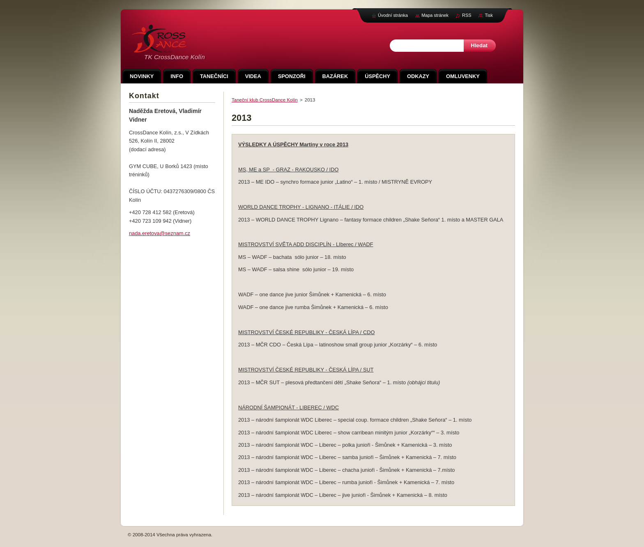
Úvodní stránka (393, 15)
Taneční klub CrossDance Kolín (265, 99)
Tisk (489, 15)
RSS (466, 15)
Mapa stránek (434, 15)
